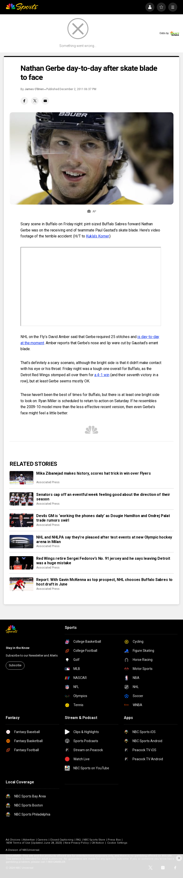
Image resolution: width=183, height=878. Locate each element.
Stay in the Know (18, 648)
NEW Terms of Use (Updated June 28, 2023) (34, 842)
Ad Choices (13, 839)
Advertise (29, 839)
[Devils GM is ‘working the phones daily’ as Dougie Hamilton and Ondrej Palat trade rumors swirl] (21, 520)
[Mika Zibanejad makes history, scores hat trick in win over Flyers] (21, 477)
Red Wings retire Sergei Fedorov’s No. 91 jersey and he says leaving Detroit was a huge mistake (103, 560)
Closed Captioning (61, 839)
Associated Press (48, 482)
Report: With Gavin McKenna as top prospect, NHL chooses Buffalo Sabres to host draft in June (104, 581)
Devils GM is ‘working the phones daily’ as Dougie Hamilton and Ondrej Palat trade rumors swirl (103, 518)
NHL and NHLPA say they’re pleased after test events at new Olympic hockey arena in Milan (104, 539)
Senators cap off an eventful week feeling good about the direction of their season (103, 496)
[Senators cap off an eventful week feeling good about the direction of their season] (21, 499)
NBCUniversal (31, 850)
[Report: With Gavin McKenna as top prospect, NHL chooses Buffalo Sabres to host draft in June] (21, 584)
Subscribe (15, 665)
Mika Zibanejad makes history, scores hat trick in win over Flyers (93, 473)
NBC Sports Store (94, 839)
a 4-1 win (101, 375)
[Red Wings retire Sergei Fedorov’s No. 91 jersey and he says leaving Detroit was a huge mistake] (21, 563)
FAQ (78, 839)
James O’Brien (34, 89)
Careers (42, 839)
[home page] (22, 7)
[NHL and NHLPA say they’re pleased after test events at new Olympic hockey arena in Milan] (21, 541)
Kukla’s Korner (97, 236)
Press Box (114, 839)
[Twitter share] (35, 101)
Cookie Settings (117, 842)
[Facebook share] (24, 101)
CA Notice (98, 842)
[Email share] (45, 101)
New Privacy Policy (77, 842)
